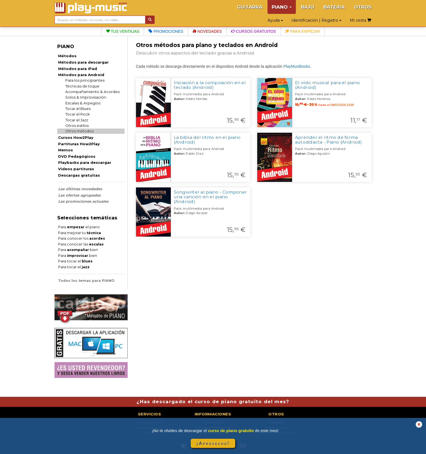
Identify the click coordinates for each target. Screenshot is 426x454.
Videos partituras (76, 169)
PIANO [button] (282, 7)
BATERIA (334, 7)
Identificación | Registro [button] (316, 20)
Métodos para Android (81, 74)
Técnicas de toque (82, 86)
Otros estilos (77, 125)
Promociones (165, 31)
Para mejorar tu (79, 233)
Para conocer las (81, 244)
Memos (65, 150)
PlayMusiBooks (296, 66)
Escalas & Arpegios (82, 103)
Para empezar (302, 31)
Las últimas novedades (80, 189)
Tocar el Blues (78, 108)
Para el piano (79, 227)
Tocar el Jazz (76, 120)
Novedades (207, 31)
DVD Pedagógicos (76, 156)
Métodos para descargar (83, 62)
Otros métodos (79, 131)
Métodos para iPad (77, 68)
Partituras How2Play (79, 144)
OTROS (362, 7)
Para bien (78, 250)
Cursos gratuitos (253, 31)
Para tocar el (75, 261)
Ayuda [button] (275, 20)
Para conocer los (81, 238)
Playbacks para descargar (84, 162)
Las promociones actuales (83, 201)
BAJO (307, 7)
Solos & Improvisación (85, 97)
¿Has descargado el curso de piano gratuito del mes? (213, 401)
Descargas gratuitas (79, 175)
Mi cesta (360, 20)
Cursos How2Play (75, 137)
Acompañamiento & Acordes (92, 91)
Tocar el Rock (77, 114)
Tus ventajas (123, 31)
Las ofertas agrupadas (79, 195)
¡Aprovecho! (213, 443)
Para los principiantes (85, 80)
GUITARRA (249, 7)
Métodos (67, 56)
